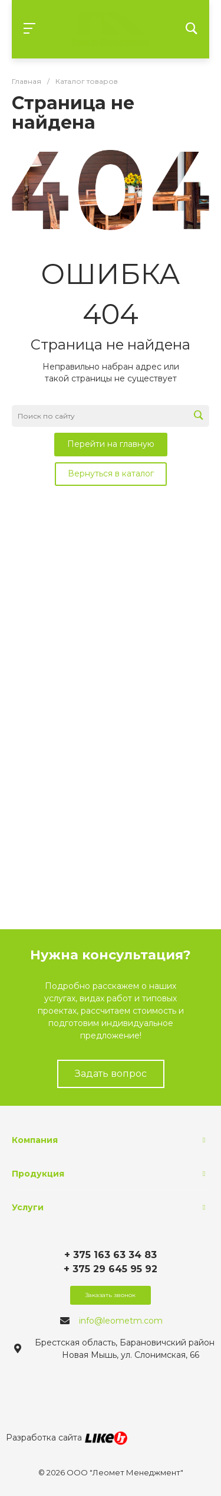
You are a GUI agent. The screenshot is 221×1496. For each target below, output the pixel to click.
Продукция (38, 1173)
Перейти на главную (110, 444)
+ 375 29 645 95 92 (110, 1269)
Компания (35, 1140)
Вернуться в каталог (111, 473)
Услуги (28, 1207)
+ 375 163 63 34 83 (110, 1254)
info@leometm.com (121, 1320)
